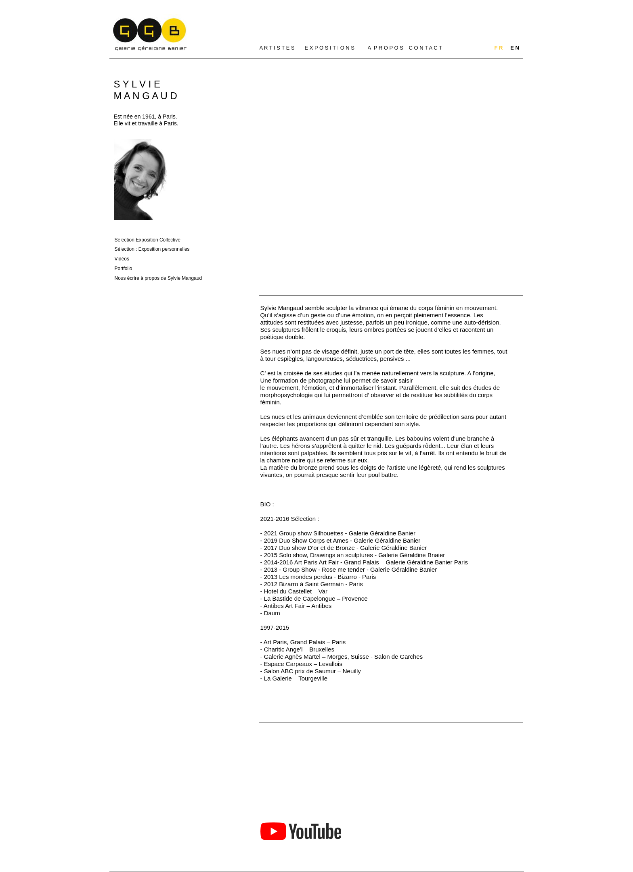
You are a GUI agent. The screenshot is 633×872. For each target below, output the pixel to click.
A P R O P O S (385, 48)
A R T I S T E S (277, 48)
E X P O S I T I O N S (330, 48)
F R (499, 48)
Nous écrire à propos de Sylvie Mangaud (158, 278)
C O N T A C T (425, 48)
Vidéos (122, 259)
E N (514, 48)
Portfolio (123, 268)
